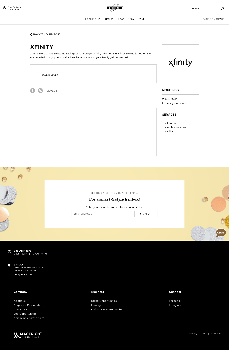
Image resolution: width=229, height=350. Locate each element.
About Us (20, 301)
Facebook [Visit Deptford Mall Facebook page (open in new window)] (175, 301)
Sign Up (146, 213)
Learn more (50, 75)
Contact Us (20, 309)
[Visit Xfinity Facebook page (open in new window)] (32, 90)
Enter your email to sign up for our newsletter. (114, 207)
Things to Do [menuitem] (93, 19)
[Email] (103, 214)
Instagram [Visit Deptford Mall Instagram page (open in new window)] (175, 305)
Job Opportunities (25, 314)
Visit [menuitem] (141, 19)
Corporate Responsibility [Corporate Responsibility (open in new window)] (29, 305)
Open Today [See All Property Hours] (14, 7)
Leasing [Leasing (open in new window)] (96, 305)
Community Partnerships (29, 318)
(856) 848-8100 (23, 275)
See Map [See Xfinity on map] (171, 99)
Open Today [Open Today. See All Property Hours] (20, 254)
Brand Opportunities (104, 301)
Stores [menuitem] (109, 19)
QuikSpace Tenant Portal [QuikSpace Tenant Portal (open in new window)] (106, 309)
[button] (221, 232)
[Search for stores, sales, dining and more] (204, 8)
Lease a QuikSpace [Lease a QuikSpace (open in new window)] (213, 19)
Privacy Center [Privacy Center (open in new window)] (197, 334)
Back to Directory (45, 34)
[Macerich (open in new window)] (28, 335)
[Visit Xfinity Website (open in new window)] (40, 90)
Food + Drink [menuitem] (126, 19)
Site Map (216, 334)
